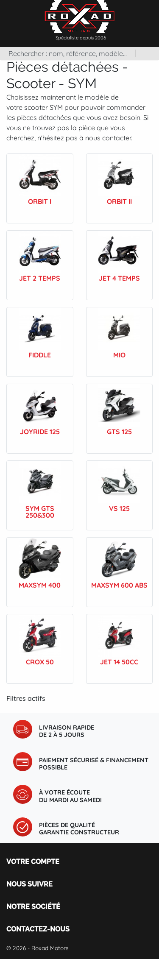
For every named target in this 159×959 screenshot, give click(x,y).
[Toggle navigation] (150, 12)
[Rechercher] (67, 53)
